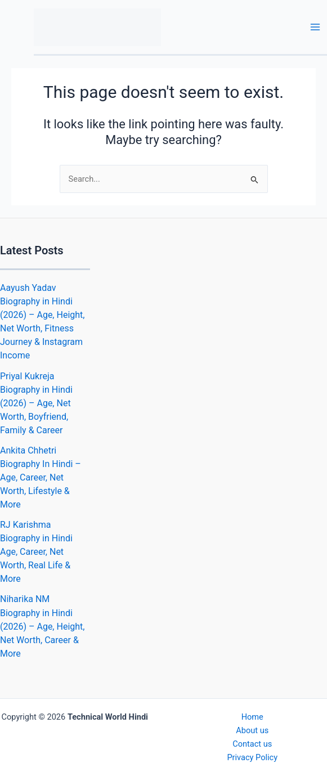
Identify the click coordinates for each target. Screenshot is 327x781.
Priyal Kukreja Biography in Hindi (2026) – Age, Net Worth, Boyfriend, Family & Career (36, 403)
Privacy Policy (252, 757)
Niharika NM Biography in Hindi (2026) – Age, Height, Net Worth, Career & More (42, 626)
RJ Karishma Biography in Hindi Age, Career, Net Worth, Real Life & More (36, 551)
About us (252, 730)
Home (252, 717)
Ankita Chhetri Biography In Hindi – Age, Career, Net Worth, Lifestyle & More (40, 477)
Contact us (252, 744)
